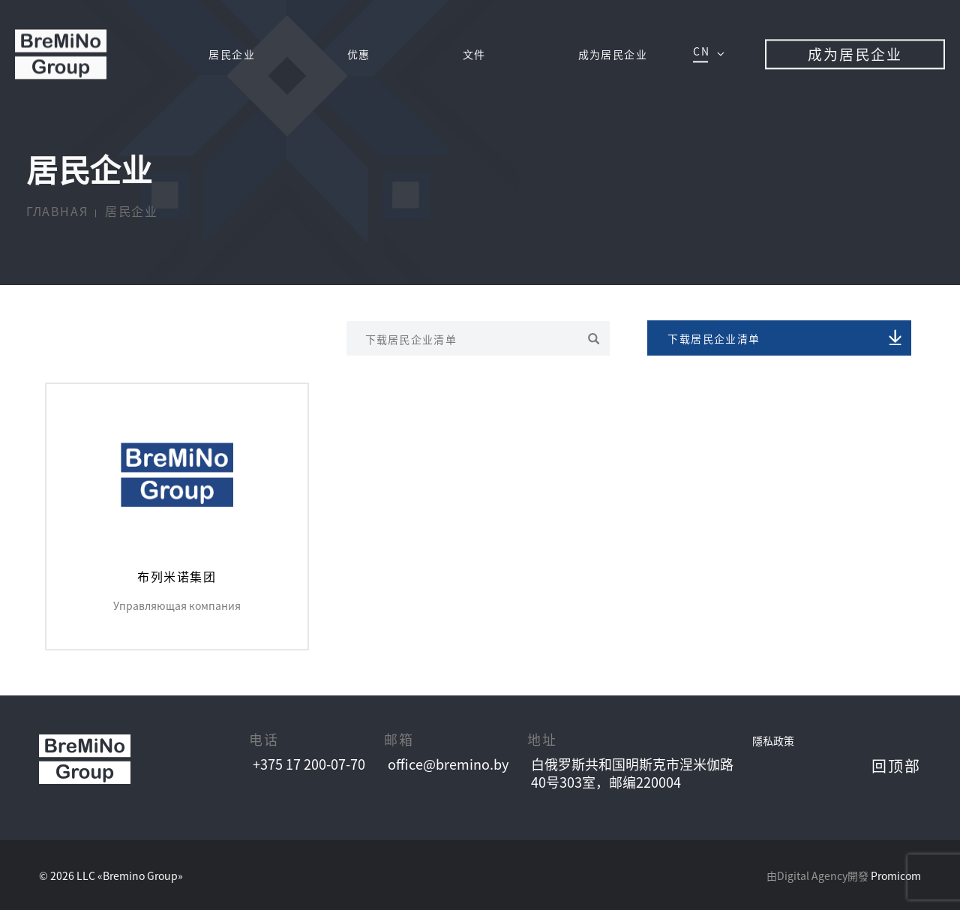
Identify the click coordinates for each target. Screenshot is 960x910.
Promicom (896, 875)
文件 (474, 54)
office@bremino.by (448, 764)
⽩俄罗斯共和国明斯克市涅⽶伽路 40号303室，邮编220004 (632, 772)
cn (701, 52)
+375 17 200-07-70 (309, 764)
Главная (57, 212)
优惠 (358, 54)
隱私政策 (773, 740)
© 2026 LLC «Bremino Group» (111, 875)
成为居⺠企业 (612, 54)
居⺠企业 (231, 54)
